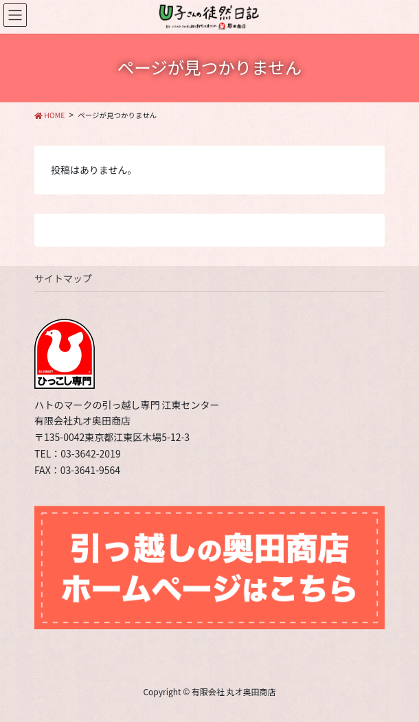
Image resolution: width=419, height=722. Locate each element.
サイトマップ (63, 278)
